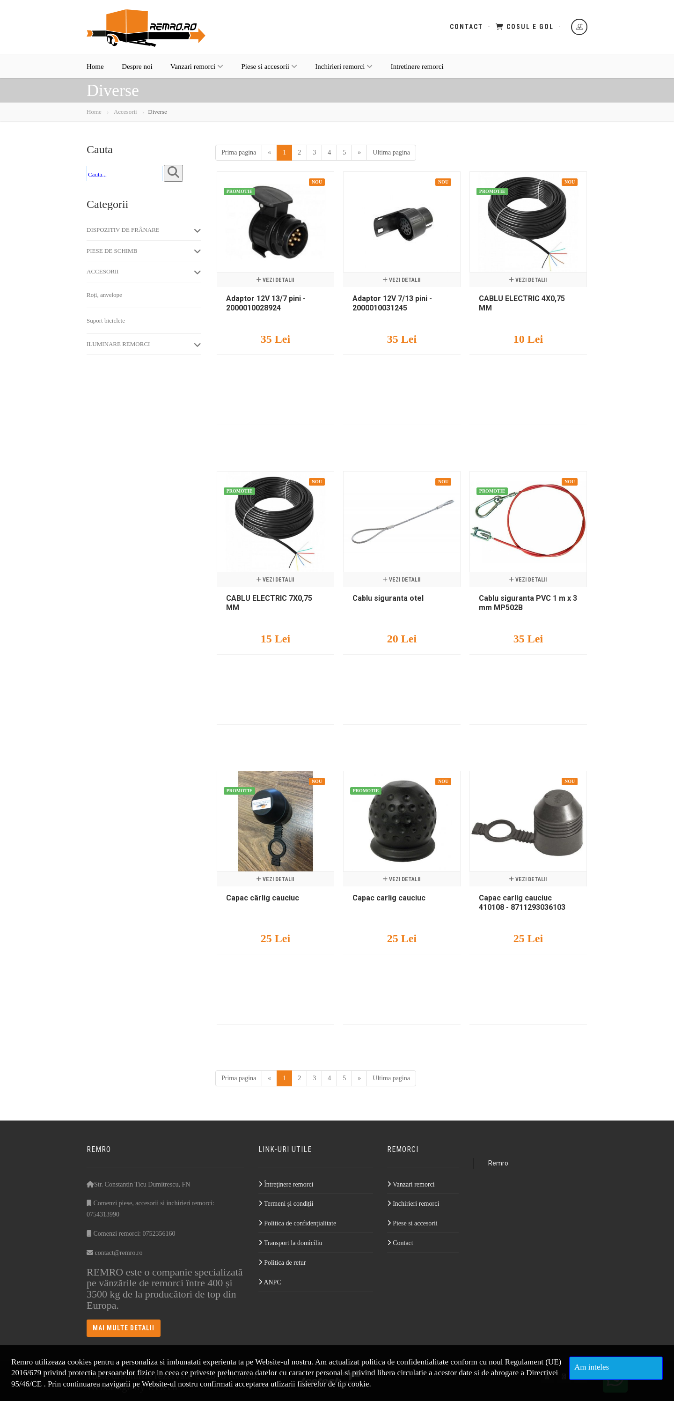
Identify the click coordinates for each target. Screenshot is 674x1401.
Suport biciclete (106, 320)
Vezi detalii (275, 280)
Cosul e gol (525, 26)
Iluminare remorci (144, 344)
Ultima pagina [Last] (391, 152)
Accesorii (124, 111)
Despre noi (137, 66)
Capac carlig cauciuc (388, 897)
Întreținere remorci (286, 1184)
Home (95, 66)
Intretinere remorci (417, 66)
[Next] (359, 153)
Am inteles (591, 1367)
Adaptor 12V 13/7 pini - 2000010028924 (266, 303)
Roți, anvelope (104, 294)
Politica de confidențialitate (297, 1223)
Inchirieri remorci (344, 66)
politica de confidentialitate (404, 1361)
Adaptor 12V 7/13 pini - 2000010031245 (392, 303)
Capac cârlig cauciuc (262, 897)
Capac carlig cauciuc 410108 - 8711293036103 (522, 902)
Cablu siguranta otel (388, 598)
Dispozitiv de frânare (144, 230)
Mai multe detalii (123, 1328)
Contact (466, 26)
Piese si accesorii (269, 66)
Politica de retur (282, 1262)
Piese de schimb (144, 251)
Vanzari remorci (196, 66)
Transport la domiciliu (290, 1242)
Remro (498, 1163)
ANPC (269, 1282)
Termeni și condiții (286, 1203)
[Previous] (269, 153)
